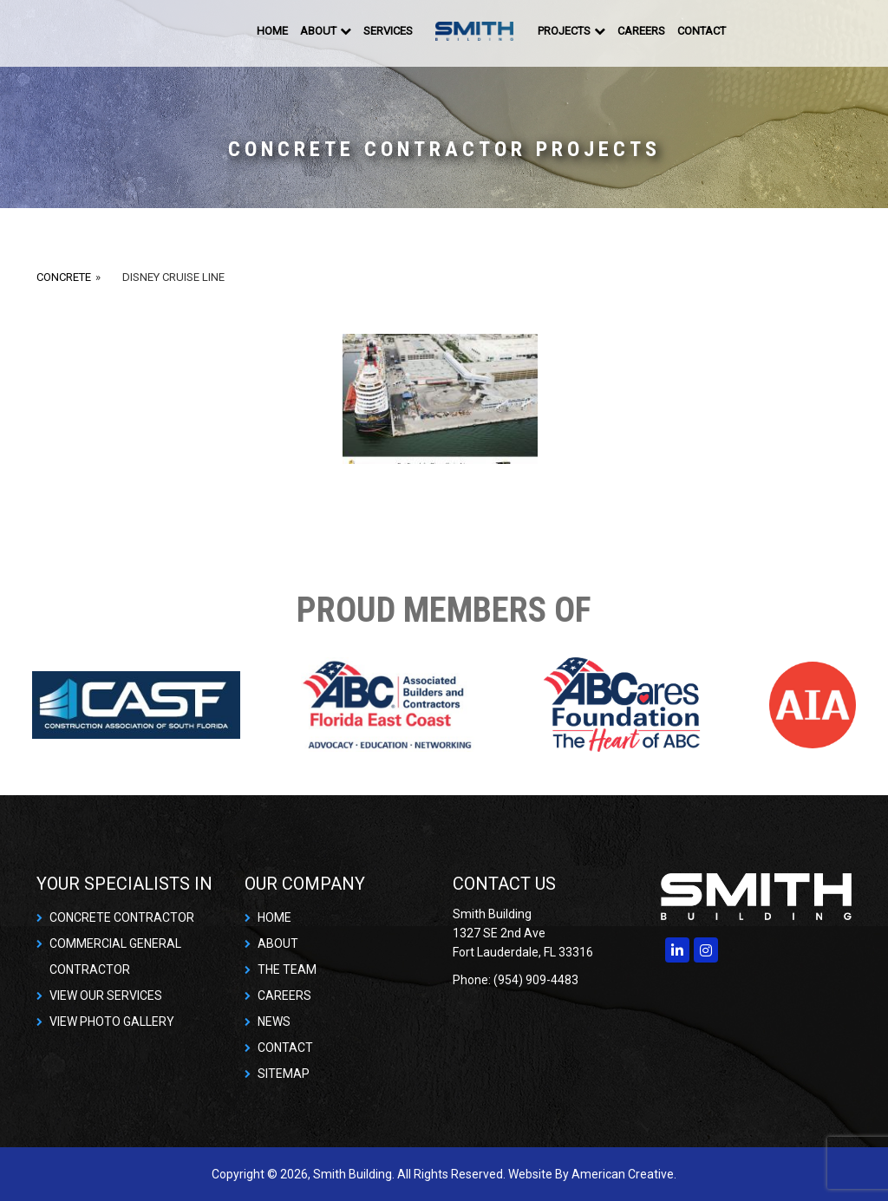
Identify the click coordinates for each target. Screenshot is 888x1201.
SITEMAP (284, 1073)
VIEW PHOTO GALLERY (111, 1021)
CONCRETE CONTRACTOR (121, 917)
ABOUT (278, 943)
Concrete (63, 277)
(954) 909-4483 (535, 980)
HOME (274, 917)
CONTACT (285, 1047)
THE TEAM (287, 969)
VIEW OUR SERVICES (105, 995)
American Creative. (623, 1174)
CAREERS (284, 995)
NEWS (274, 1021)
